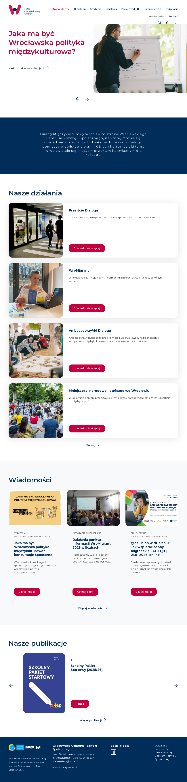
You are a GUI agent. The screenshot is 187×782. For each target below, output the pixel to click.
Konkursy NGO (152, 8)
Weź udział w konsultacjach (27, 68)
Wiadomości (156, 16)
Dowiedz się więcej (86, 248)
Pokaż (80, 703)
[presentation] (77, 99)
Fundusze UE (138, 533)
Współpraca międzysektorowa (32, 536)
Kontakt (173, 16)
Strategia (95, 8)
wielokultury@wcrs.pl (65, 761)
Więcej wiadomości (90, 608)
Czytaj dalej (27, 591)
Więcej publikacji (91, 720)
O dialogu (80, 8)
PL (175, 23)
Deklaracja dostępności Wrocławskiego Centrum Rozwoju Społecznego (165, 752)
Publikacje (172, 8)
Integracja (78, 533)
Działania (111, 8)
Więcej (90, 445)
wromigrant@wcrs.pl (64, 767)
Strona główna (60, 8)
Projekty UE (130, 8)
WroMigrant (93, 533)
